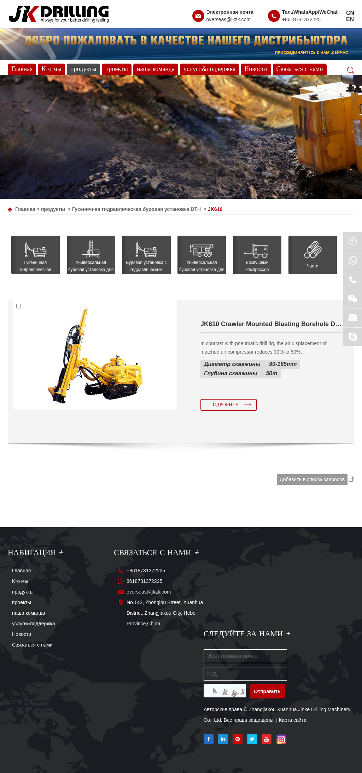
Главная (22, 69)
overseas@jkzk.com (228, 19)
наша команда (156, 69)
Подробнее (223, 405)
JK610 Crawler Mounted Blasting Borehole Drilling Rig (271, 324)
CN (350, 13)
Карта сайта (292, 720)
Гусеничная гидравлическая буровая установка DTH (136, 209)
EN (350, 19)
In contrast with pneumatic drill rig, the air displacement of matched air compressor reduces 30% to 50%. (263, 348)
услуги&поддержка (209, 69)
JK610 (215, 209)
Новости (255, 69)
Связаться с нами (299, 69)
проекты (116, 69)
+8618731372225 (301, 19)
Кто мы (51, 69)
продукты (83, 69)
